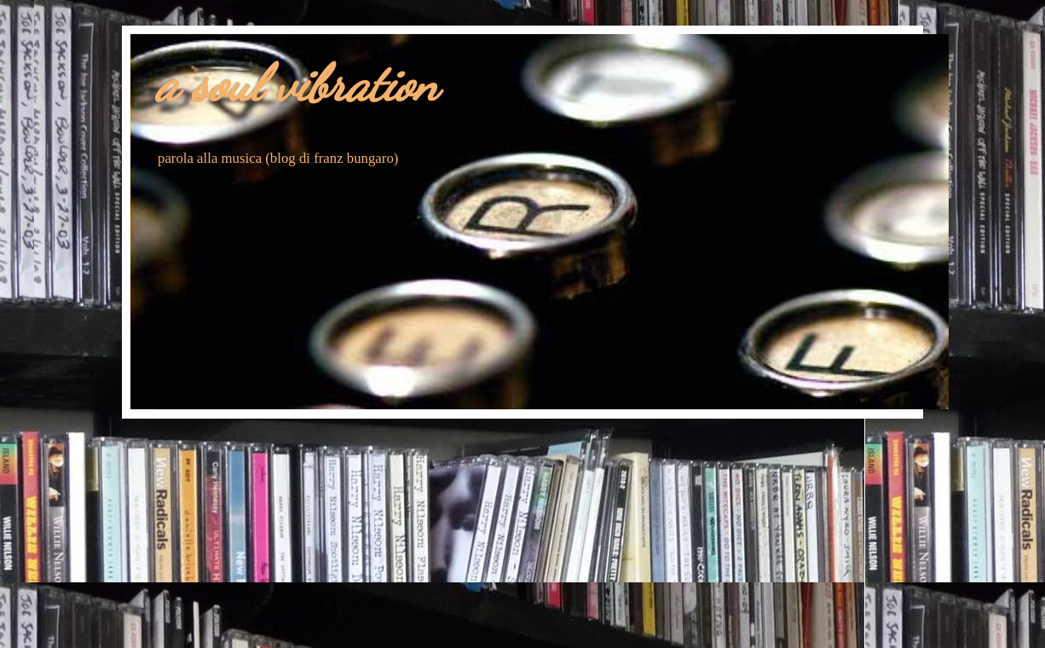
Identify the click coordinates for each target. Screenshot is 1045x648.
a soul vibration (297, 83)
